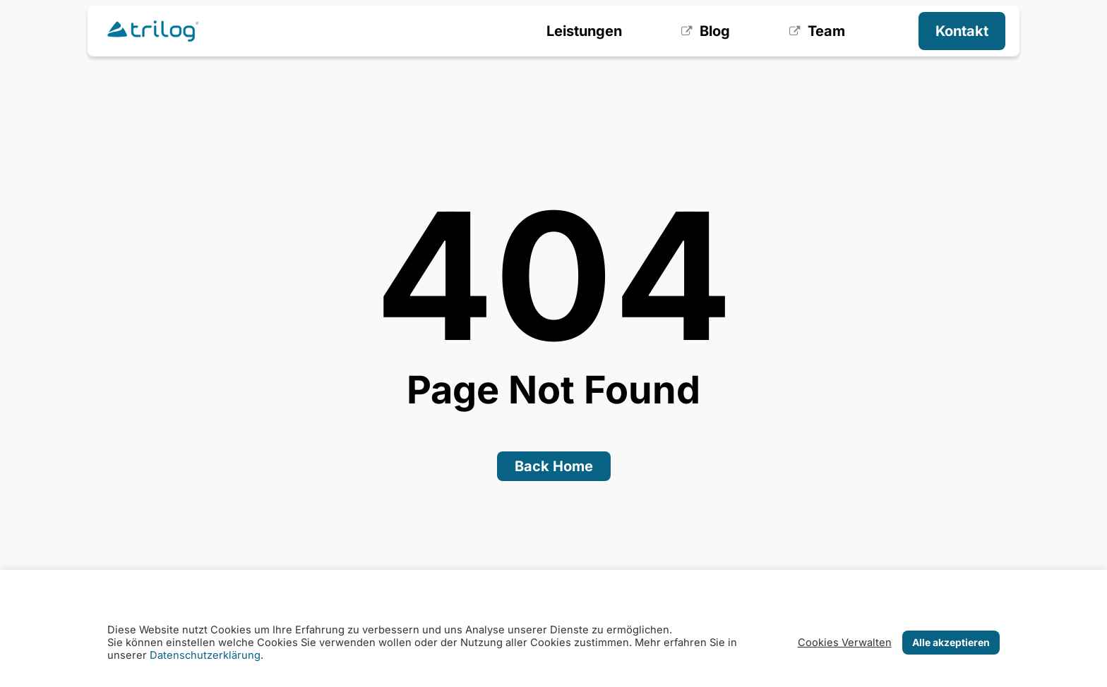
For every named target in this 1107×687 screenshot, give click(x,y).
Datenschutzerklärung (205, 655)
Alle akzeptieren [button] (951, 642)
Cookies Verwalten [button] (845, 642)
